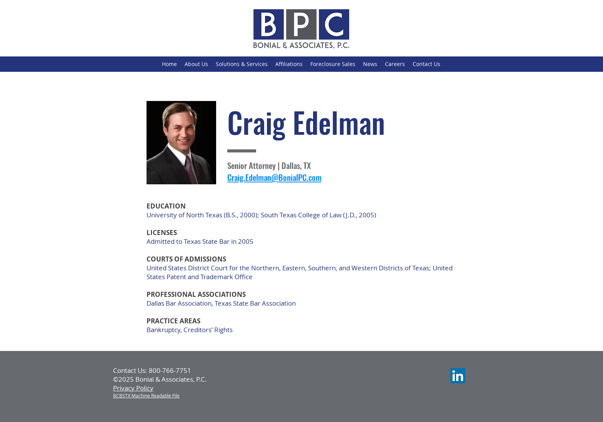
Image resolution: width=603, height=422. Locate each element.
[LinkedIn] (457, 375)
